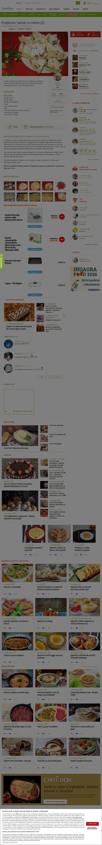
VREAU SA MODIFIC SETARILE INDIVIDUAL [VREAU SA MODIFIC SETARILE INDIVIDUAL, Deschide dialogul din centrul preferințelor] (92, 828)
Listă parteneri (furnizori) (9, 842)
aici (76, 824)
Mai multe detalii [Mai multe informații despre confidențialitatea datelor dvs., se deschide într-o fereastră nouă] (77, 817)
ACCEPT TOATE (92, 824)
